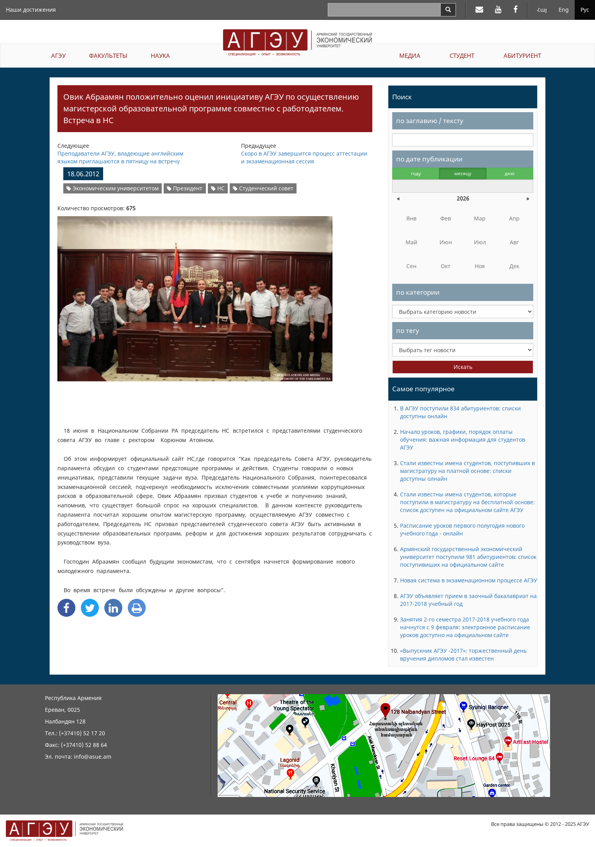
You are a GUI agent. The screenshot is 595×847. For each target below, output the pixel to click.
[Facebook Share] (66, 608)
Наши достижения (31, 9)
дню (510, 173)
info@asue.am (92, 756)
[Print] (137, 608)
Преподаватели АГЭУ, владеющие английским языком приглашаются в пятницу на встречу (120, 157)
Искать (463, 367)
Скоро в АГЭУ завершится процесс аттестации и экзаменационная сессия (304, 157)
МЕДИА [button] (409, 55)
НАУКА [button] (160, 55)
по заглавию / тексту (429, 120)
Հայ (542, 9)
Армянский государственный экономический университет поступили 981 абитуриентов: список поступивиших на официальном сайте (468, 556)
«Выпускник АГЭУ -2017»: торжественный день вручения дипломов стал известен (463, 654)
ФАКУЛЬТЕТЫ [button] (108, 55)
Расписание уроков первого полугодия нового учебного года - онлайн (462, 529)
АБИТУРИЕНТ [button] (522, 55)
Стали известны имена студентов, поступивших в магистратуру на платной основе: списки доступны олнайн (467, 470)
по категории (418, 292)
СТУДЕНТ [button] (462, 55)
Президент (184, 188)
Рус (585, 9)
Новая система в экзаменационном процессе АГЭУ (468, 580)
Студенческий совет (263, 188)
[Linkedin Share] (113, 608)
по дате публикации (429, 158)
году (416, 173)
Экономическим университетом (112, 188)
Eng (564, 9)
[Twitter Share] (90, 608)
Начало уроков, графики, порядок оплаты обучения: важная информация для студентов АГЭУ (462, 439)
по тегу (407, 330)
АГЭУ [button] (58, 55)
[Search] (448, 9)
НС (218, 188)
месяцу (462, 173)
